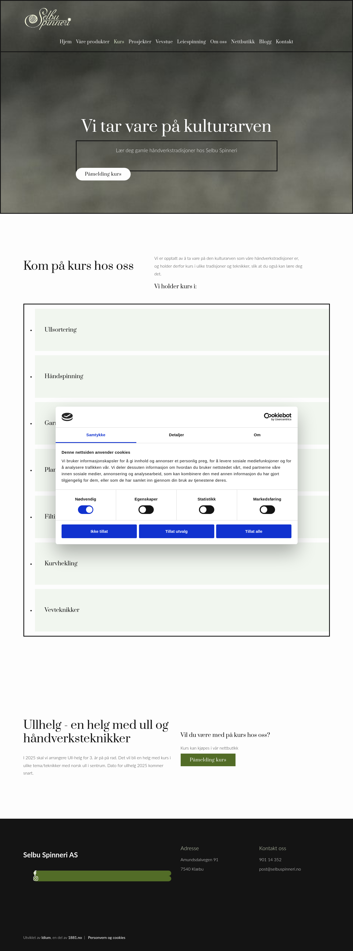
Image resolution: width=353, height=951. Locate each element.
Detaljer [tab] (176, 434)
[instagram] (35, 878)
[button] (103, 174)
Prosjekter (140, 42)
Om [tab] (257, 434)
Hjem (66, 42)
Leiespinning (191, 42)
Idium (46, 937)
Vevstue (164, 42)
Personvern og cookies (106, 937)
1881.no (75, 937)
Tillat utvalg (176, 531)
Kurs (119, 42)
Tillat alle (253, 531)
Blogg (265, 42)
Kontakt (284, 42)
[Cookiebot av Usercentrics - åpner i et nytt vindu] (267, 417)
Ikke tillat (99, 531)
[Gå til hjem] (47, 28)
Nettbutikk (243, 42)
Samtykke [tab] (95, 434)
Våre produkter (93, 42)
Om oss (218, 42)
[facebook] (35, 873)
